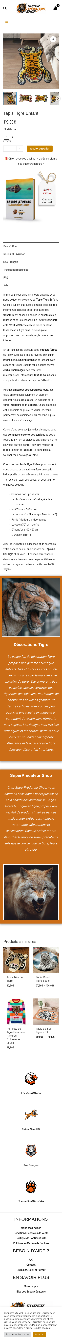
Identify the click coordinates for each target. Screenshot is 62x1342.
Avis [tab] (5, 285)
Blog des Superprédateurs (31, 1291)
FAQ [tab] (5, 277)
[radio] (6, 136)
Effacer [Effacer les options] (7, 141)
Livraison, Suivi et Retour (31, 1269)
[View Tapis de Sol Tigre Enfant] (10, 98)
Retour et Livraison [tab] (14, 254)
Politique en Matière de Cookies (31, 1243)
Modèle (8, 129)
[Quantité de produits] (13, 149)
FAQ (31, 1259)
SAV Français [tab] (10, 261)
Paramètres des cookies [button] (17, 1334)
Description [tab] (10, 246)
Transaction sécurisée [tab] (15, 269)
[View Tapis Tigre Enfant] (25, 98)
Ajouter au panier (39, 148)
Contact (31, 1264)
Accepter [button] (39, 1334)
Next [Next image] (57, 98)
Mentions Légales (31, 1227)
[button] (5, 8)
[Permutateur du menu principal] (6, 21)
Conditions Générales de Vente (31, 1233)
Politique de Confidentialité (31, 1238)
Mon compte (31, 1286)
